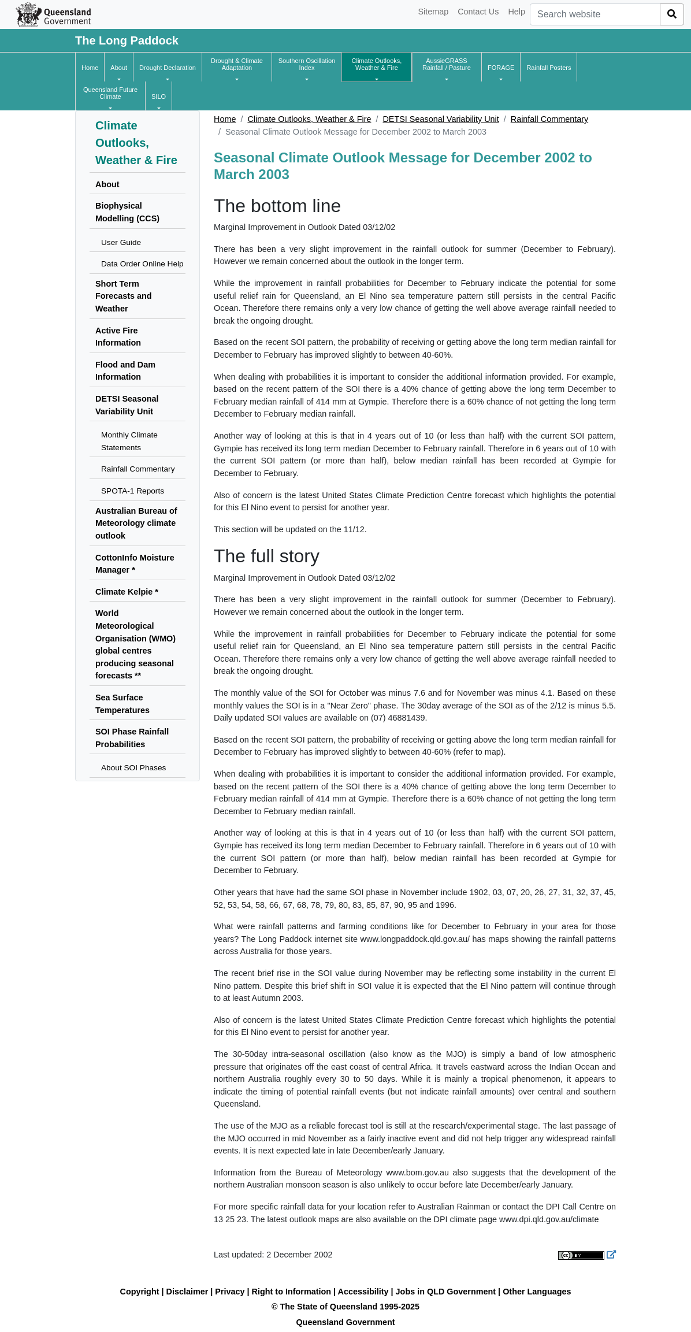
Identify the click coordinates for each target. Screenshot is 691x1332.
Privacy (229, 1291)
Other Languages (537, 1291)
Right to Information (291, 1291)
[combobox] (595, 14)
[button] (119, 68)
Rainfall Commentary (549, 119)
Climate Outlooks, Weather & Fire (309, 119)
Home (225, 119)
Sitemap (433, 11)
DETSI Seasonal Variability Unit (440, 119)
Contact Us (478, 11)
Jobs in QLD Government (447, 1291)
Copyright (139, 1291)
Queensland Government (345, 1322)
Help (516, 11)
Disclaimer (187, 1291)
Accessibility (363, 1291)
